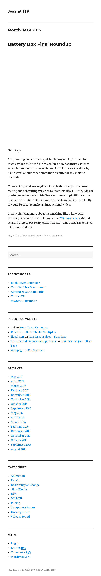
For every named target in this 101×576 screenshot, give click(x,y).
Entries (18, 548)
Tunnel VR (18, 296)
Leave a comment (53, 235)
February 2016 (20, 426)
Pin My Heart (36, 350)
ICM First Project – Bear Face (47, 336)
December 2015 (20, 431)
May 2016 (17, 413)
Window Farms (70, 218)
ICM (13, 494)
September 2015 (21, 444)
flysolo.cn (17, 336)
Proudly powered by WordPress (39, 569)
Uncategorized (20, 512)
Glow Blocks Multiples (41, 332)
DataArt (16, 480)
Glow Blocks (19, 489)
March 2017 (18, 385)
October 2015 (19, 440)
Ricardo (16, 332)
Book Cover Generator (25, 282)
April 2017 (17, 381)
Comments (21, 552)
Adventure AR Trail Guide (27, 291)
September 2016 (21, 408)
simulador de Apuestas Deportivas (33, 341)
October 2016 (19, 404)
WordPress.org (20, 556)
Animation (18, 475)
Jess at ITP (18, 11)
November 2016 (21, 399)
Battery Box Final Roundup (39, 44)
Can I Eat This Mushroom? (28, 287)
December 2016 (20, 394)
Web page (17, 350)
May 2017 (17, 376)
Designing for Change (25, 484)
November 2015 (20, 435)
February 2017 (20, 390)
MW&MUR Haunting (24, 300)
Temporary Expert (31, 235)
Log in (15, 543)
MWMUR (16, 498)
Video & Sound (20, 516)
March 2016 (18, 422)
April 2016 (17, 417)
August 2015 (18, 449)
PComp (15, 503)
